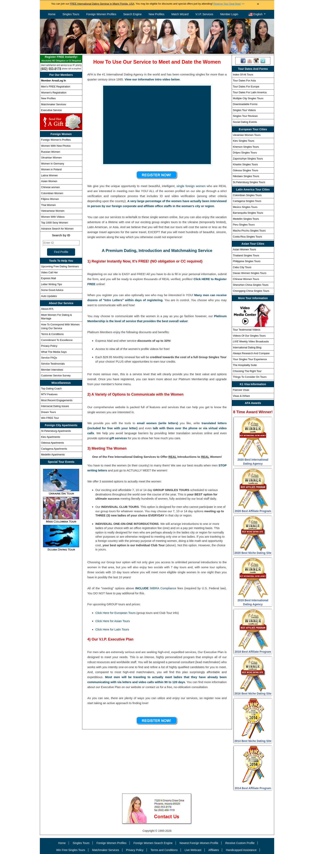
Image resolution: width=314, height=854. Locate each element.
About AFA (47, 308)
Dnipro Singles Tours (245, 152)
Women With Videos (52, 216)
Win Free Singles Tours (70, 850)
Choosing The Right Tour (247, 371)
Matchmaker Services (53, 104)
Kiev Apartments (50, 436)
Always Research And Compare (251, 353)
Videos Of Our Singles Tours (249, 335)
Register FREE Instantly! (61, 59)
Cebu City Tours (242, 267)
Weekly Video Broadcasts (251, 341)
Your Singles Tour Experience (250, 359)
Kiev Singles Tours (243, 140)
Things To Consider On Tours (250, 376)
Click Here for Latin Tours (112, 629)
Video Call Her (49, 272)
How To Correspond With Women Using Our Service (60, 326)
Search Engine (132, 14)
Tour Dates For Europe (246, 86)
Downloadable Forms (245, 104)
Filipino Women (50, 198)
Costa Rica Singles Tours (247, 236)
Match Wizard (180, 14)
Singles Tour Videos (244, 110)
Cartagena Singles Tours (247, 200)
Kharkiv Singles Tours (245, 164)
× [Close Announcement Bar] (258, 4)
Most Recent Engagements (56, 400)
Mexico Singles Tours (245, 206)
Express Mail (48, 278)
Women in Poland (51, 169)
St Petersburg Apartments (56, 430)
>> (228, 3)
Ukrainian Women (51, 157)
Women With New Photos (56, 145)
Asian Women (49, 181)
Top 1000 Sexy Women (54, 222)
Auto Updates (49, 296)
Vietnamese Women (52, 210)
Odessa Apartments (52, 442)
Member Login (229, 14)
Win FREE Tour (50, 417)
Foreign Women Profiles (101, 14)
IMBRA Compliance (163, 588)
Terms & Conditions (52, 334)
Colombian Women (52, 193)
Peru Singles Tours (244, 224)
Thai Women (48, 204)
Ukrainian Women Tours (247, 134)
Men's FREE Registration (55, 86)
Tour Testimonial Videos (246, 329)
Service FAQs (49, 357)
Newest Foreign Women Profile (199, 843)
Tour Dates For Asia (244, 80)
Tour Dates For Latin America (250, 92)
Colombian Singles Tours (247, 195)
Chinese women (50, 187)
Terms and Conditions (164, 850)
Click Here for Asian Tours (112, 621)
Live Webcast (193, 850)
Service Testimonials (53, 363)
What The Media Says (54, 351)
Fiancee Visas (241, 389)
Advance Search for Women (57, 228)
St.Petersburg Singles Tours (249, 182)
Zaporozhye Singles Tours (248, 158)
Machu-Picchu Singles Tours (249, 230)
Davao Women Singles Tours (249, 273)
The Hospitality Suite (245, 365)
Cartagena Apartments (54, 448)
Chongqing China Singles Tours (251, 290)
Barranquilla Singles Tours (248, 212)
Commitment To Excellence (56, 340)
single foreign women (190, 186)
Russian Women (50, 151)
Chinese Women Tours (246, 279)
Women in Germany (52, 163)
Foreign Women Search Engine (153, 843)
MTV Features (49, 394)
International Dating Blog (247, 347)
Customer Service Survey (55, 375)
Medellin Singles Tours (246, 218)
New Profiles (156, 14)
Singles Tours (70, 14)
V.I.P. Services (204, 14)
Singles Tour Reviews (245, 115)
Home (51, 14)
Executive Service (51, 110)
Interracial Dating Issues (55, 406)
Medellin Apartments (53, 454)
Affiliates (213, 850)
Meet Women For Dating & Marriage (56, 316)
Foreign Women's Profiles (56, 139)
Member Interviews (52, 369)
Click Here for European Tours (115, 612)
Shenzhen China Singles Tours (251, 284)
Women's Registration (53, 92)
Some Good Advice (52, 290)
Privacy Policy (49, 345)
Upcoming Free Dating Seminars (60, 266)
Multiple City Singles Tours (248, 98)
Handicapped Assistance (241, 850)
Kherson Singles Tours (246, 146)
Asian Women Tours (244, 249)
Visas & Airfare (241, 395)
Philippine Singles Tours (247, 261)
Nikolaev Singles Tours (246, 176)
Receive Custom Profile (240, 843)
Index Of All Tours (243, 74)
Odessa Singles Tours (245, 170)
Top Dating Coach (51, 388)
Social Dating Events (245, 121)
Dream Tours (48, 412)
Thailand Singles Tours (246, 255)
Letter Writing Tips (51, 284)
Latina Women (49, 175)
